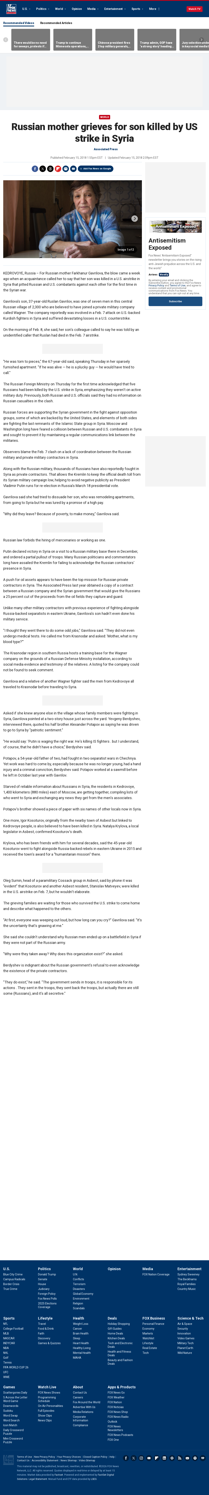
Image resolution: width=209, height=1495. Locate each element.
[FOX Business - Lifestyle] (147, 1343)
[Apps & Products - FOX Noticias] (116, 1407)
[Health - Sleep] (76, 1338)
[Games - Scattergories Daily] (15, 1392)
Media (91, 8)
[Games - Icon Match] (10, 1425)
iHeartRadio (203, 1458)
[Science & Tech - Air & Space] (184, 1323)
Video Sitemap (87, 1460)
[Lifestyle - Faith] (41, 1333)
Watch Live (47, 1387)
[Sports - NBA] (6, 1348)
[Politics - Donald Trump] (47, 1274)
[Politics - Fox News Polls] (47, 1298)
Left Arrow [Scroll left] (5, 39)
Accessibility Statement (45, 1460)
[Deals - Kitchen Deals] (116, 1338)
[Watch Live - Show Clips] (45, 1415)
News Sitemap (69, 1460)
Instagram (141, 1458)
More (152, 8)
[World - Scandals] (79, 1308)
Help (112, 1456)
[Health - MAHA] (77, 1357)
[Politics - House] (42, 1284)
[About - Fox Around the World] (86, 1402)
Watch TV (195, 8)
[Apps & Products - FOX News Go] (116, 1392)
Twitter (42, 169)
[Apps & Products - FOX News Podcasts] (120, 1435)
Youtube (149, 1458)
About (78, 1387)
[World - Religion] (78, 1303)
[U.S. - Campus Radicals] (14, 1279)
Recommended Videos (18, 23)
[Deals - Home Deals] (115, 1333)
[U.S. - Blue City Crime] (13, 1274)
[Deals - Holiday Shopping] (119, 1323)
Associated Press (106, 149)
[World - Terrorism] (79, 1284)
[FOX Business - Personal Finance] (153, 1323)
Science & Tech (190, 1318)
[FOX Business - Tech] (145, 1352)
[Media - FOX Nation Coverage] (156, 1274)
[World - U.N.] (75, 1274)
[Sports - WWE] (6, 1377)
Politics (41, 8)
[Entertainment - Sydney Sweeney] (188, 1274)
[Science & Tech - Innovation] (184, 1333)
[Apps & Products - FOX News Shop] (118, 1412)
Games (9, 1387)
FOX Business (153, 1318)
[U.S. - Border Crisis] (11, 1284)
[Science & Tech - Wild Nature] (184, 1352)
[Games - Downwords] (10, 1405)
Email (73, 169)
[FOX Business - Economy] (148, 1328)
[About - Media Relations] (83, 1412)
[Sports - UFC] (5, 1372)
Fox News (11, 9)
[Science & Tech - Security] (182, 1328)
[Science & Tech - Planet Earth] (185, 1348)
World (59, 8)
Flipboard (58, 169)
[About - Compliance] (80, 1425)
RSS (180, 1458)
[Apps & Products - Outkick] (112, 1421)
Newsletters (187, 1458)
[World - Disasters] (79, 1289)
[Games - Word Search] (11, 1420)
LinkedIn (164, 1458)
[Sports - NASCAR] (9, 1338)
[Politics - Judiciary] (44, 1289)
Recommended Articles (56, 23)
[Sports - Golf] (5, 1357)
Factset (59, 1474)
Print (65, 169)
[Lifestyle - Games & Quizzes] (49, 1343)
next (135, 219)
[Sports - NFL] (5, 1323)
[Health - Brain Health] (81, 1333)
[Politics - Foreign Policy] (47, 1293)
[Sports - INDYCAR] (9, 1343)
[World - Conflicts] (78, 1279)
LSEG (94, 1479)
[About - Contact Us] (80, 1392)
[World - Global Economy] (83, 1293)
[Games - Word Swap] (10, 1415)
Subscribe (175, 301)
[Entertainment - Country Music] (186, 1289)
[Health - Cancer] (77, 1328)
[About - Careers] (78, 1397)
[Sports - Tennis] (7, 1362)
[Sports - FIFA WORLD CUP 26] (15, 1367)
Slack (172, 1458)
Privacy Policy (156, 285)
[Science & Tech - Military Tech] (185, 1343)
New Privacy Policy (44, 1456)
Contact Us (23, 1460)
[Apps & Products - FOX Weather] (116, 1397)
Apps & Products (122, 1387)
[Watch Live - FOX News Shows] (49, 1392)
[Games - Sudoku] (8, 1410)
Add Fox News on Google (97, 168)
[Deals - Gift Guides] (115, 1328)
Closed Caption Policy (95, 1456)
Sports (136, 8)
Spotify (195, 1458)
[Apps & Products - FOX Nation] (115, 1402)
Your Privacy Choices (69, 1456)
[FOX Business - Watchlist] (148, 1338)
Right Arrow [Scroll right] (201, 39)
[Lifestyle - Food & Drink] (46, 1328)
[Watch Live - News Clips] (45, 1420)
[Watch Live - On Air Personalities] (50, 1405)
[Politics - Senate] (42, 1279)
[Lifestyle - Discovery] (44, 1338)
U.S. (25, 8)
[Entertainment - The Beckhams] (187, 1279)
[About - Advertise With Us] (84, 1407)
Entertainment (113, 8)
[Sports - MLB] (6, 1333)
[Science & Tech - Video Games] (185, 1338)
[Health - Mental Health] (82, 1352)
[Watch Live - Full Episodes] (46, 1410)
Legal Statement (38, 1479)
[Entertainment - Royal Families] (186, 1284)
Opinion (77, 8)
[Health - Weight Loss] (80, 1323)
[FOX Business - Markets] (147, 1333)
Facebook (35, 169)
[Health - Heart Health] (81, 1343)
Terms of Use (177, 285)
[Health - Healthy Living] (82, 1348)
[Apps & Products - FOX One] (113, 1439)
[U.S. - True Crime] (10, 1289)
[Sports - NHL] (5, 1352)
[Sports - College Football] (13, 1328)
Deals (112, 1318)
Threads (50, 169)
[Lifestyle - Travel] (42, 1323)
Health (78, 1318)
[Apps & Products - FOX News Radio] (118, 1416)
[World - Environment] (81, 1298)
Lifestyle (45, 1318)
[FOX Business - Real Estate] (149, 1348)
